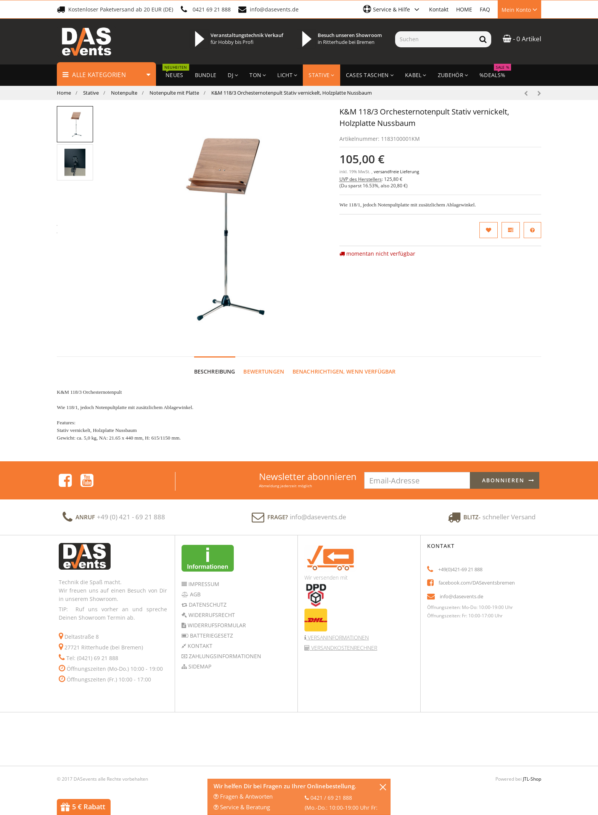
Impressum (203, 584)
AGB (194, 594)
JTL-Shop (532, 779)
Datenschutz (207, 604)
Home (64, 92)
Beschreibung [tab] (214, 371)
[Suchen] (435, 39)
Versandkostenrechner (343, 647)
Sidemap (199, 666)
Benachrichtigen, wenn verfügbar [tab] (344, 371)
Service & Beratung (242, 807)
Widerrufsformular (216, 625)
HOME (464, 9)
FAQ (485, 9)
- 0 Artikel (522, 38)
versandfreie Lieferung (396, 171)
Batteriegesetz (210, 635)
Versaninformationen (337, 637)
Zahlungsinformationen (224, 656)
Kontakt (438, 9)
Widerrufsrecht (211, 614)
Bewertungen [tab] (263, 371)
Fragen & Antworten (243, 796)
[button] (392, 9)
